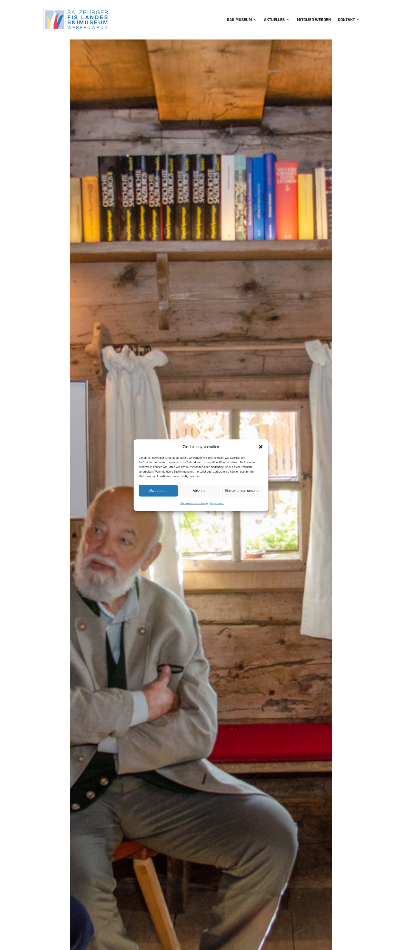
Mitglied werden (314, 20)
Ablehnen (200, 490)
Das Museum (239, 20)
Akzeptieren (158, 490)
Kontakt (346, 20)
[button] (260, 446)
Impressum (217, 503)
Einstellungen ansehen (242, 490)
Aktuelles (274, 20)
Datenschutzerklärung (194, 503)
